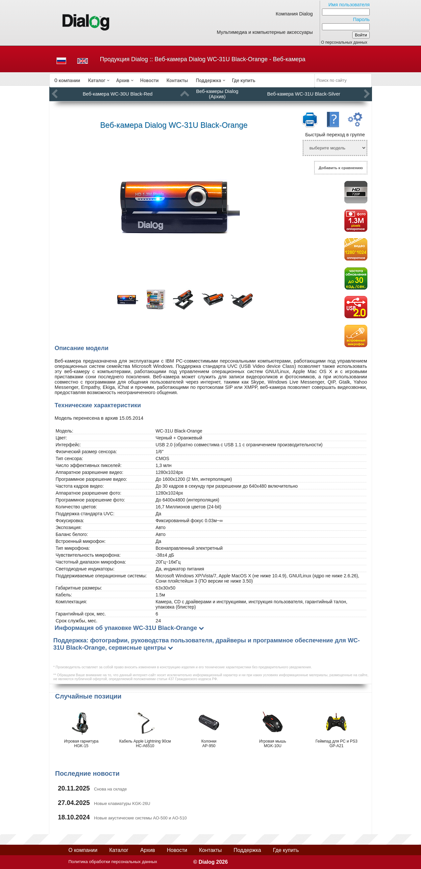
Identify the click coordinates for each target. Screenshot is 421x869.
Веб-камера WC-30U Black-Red (117, 94)
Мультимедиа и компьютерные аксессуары (265, 32)
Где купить (243, 80)
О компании (67, 80)
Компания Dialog (294, 13)
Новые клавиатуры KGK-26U (122, 803)
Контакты (177, 80)
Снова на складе (110, 789)
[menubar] (182, 80)
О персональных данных (344, 42)
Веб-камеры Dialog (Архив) (217, 94)
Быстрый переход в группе (335, 134)
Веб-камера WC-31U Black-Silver (303, 94)
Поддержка (208, 80)
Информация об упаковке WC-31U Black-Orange (126, 627)
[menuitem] (67, 80)
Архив (122, 80)
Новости (149, 80)
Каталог (97, 80)
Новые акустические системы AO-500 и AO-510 (140, 817)
